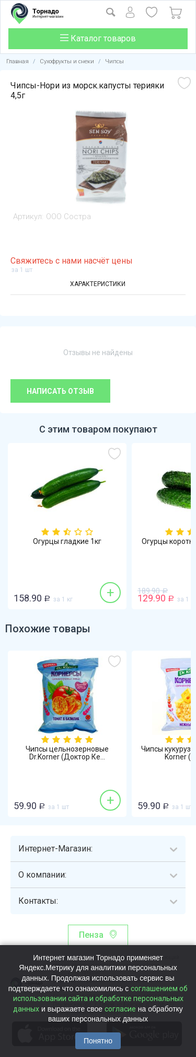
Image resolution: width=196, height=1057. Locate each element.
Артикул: (28, 216)
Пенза (91, 935)
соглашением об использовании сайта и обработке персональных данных (100, 998)
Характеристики (97, 284)
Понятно (98, 1041)
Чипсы (114, 61)
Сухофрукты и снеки (67, 61)
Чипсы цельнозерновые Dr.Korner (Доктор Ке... (67, 753)
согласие (120, 1009)
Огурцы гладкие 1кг (67, 541)
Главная (17, 61)
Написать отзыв (60, 391)
